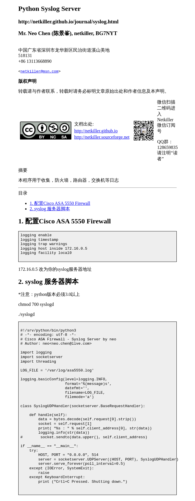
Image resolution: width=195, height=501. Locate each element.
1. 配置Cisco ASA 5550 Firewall (60, 203)
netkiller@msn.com (40, 71)
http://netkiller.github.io (96, 130)
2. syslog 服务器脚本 (50, 208)
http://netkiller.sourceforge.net (101, 137)
